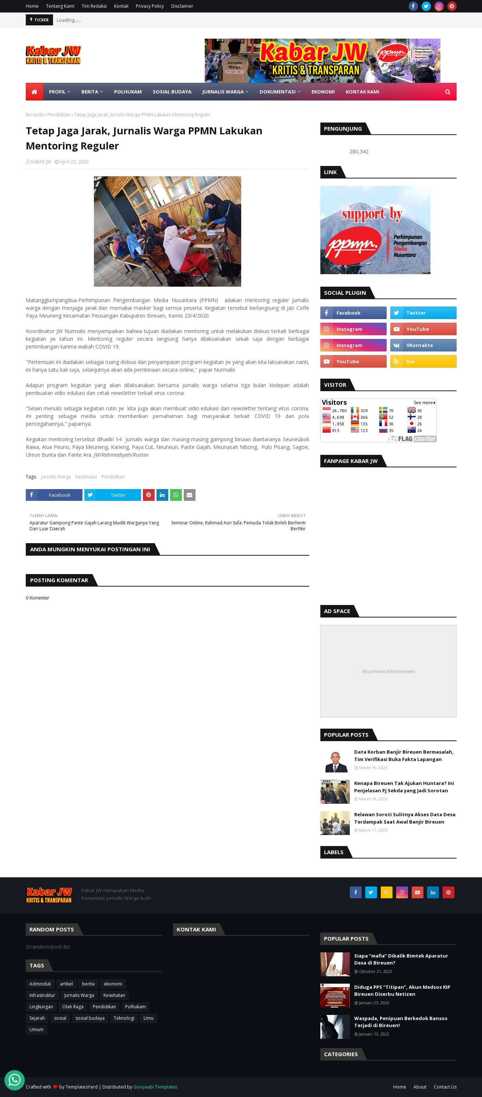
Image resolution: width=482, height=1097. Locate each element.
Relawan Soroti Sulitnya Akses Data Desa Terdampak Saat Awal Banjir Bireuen (404, 818)
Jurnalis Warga (56, 477)
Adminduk (40, 984)
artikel (66, 984)
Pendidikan (59, 115)
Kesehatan (86, 477)
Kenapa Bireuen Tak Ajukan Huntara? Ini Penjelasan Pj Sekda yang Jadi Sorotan (404, 787)
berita (88, 984)
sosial (60, 1018)
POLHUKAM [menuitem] (128, 91)
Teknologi (124, 1018)
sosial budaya (90, 1018)
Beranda (35, 115)
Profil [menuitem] (57, 91)
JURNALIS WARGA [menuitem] (223, 91)
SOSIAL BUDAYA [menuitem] (172, 91)
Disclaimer (182, 6)
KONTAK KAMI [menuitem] (362, 91)
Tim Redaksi (94, 6)
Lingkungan (41, 1007)
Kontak (121, 6)
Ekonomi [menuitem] (323, 91)
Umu (149, 1018)
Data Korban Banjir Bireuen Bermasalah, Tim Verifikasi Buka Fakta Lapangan (404, 755)
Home (32, 6)
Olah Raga (73, 1007)
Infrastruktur (42, 995)
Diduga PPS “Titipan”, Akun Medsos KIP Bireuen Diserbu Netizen (402, 991)
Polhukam (135, 1007)
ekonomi (113, 984)
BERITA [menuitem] (89, 91)
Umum (36, 1029)
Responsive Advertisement (388, 671)
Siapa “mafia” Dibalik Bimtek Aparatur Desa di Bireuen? (401, 959)
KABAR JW (41, 162)
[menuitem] (34, 91)
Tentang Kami (60, 6)
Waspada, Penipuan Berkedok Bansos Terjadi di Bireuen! (400, 1022)
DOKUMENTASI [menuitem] (278, 91)
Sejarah (37, 1018)
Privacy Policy (150, 6)
